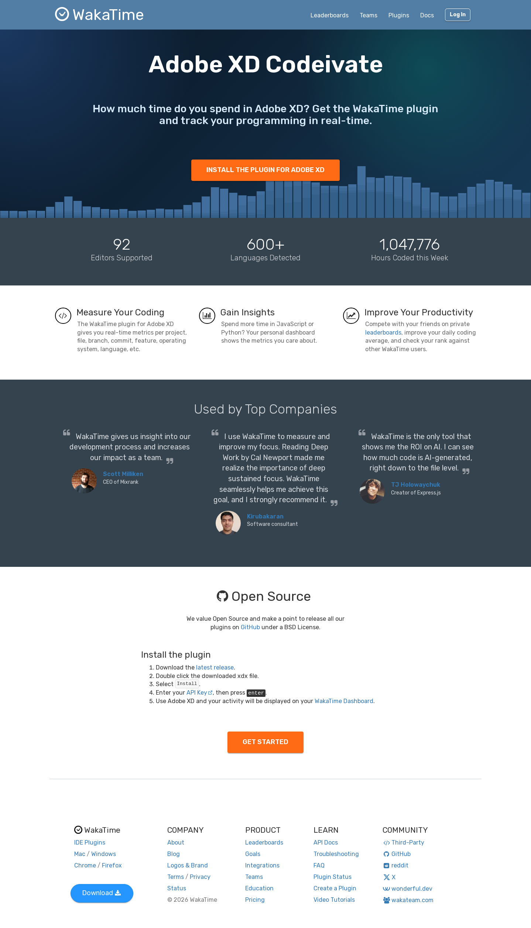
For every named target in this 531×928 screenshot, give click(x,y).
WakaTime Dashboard (344, 701)
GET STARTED (265, 742)
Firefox (112, 865)
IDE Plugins (89, 842)
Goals (252, 853)
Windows (103, 853)
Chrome (85, 865)
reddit (396, 865)
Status (176, 888)
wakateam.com (408, 900)
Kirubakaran (265, 516)
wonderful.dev (407, 888)
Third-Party (404, 842)
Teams (368, 15)
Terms (175, 876)
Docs (427, 15)
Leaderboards (330, 15)
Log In (458, 14)
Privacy (200, 876)
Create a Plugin (335, 888)
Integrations (262, 865)
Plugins (398, 15)
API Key (199, 692)
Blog (173, 853)
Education (259, 888)
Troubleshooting (336, 853)
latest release (215, 667)
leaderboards (383, 332)
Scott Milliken (123, 473)
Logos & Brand (187, 865)
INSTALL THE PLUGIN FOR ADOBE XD (265, 170)
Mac (79, 853)
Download (101, 893)
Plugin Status (333, 876)
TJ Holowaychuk (415, 484)
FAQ (319, 865)
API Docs (326, 842)
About (175, 842)
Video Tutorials (334, 899)
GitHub (250, 627)
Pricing (255, 899)
